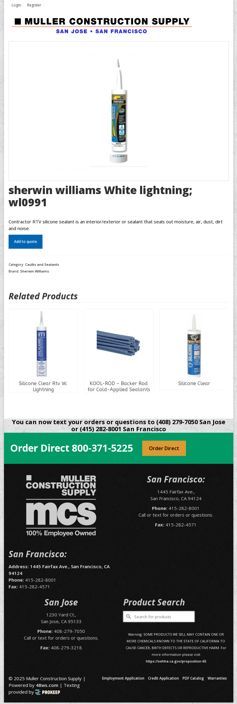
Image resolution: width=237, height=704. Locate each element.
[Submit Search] (127, 616)
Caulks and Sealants (42, 264)
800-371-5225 (102, 447)
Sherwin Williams (34, 271)
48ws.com (47, 685)
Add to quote (25, 241)
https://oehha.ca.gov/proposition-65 (176, 661)
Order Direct (164, 448)
